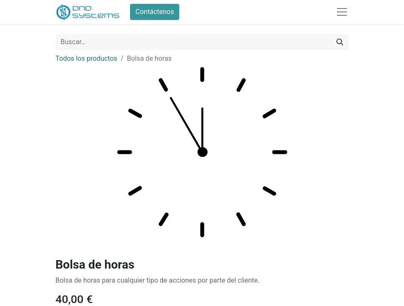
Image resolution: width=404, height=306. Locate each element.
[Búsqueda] (340, 42)
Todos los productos (87, 58)
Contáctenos (155, 12)
